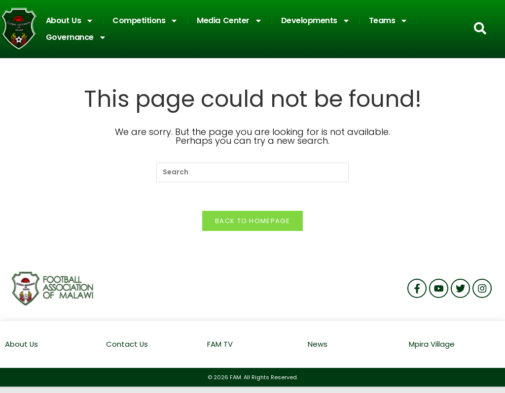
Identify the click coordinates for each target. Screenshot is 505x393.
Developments (315, 20)
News (317, 345)
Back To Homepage (252, 222)
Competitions (145, 20)
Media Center (229, 20)
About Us (70, 20)
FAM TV (220, 345)
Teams (388, 20)
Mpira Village (432, 345)
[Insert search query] (252, 172)
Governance (76, 37)
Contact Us (127, 345)
